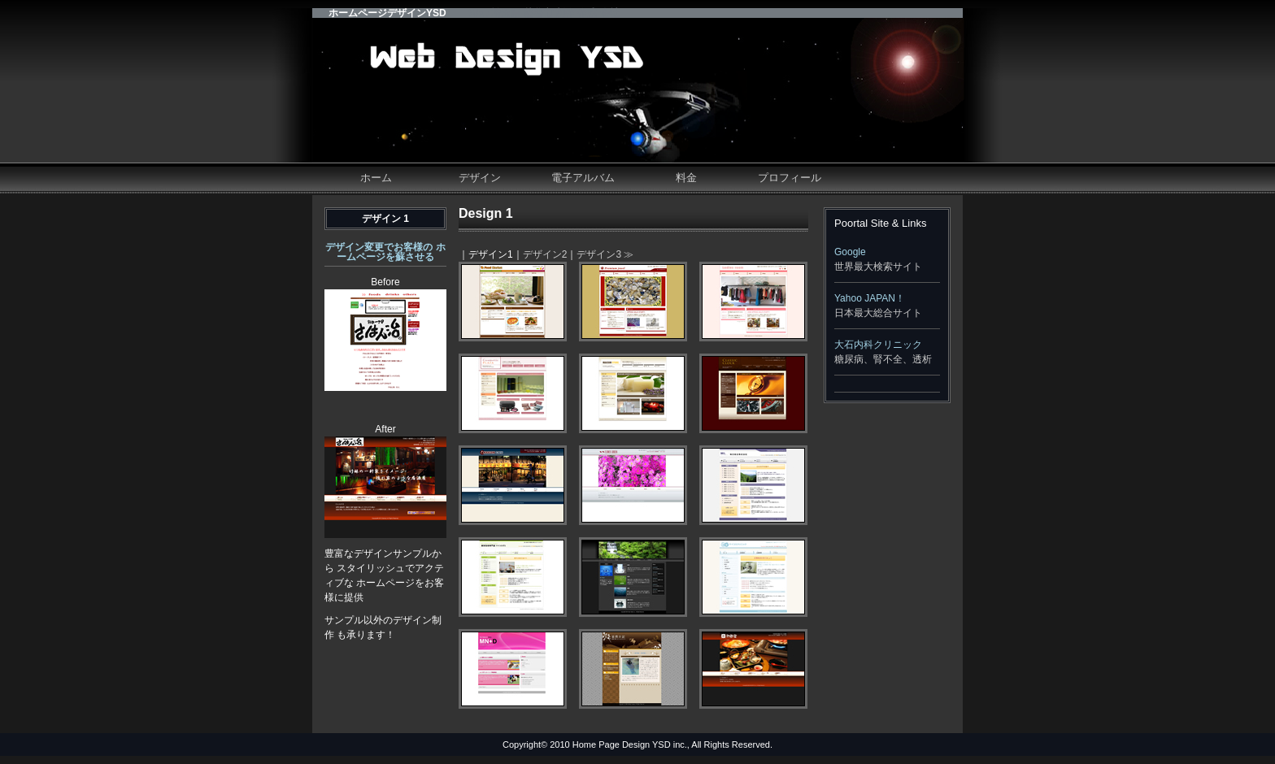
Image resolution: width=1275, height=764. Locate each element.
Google (850, 252)
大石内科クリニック (878, 344)
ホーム (376, 177)
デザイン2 (545, 254)
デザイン (480, 177)
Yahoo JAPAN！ (869, 298)
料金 (686, 177)
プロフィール (789, 177)
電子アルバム (583, 177)
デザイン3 (599, 254)
